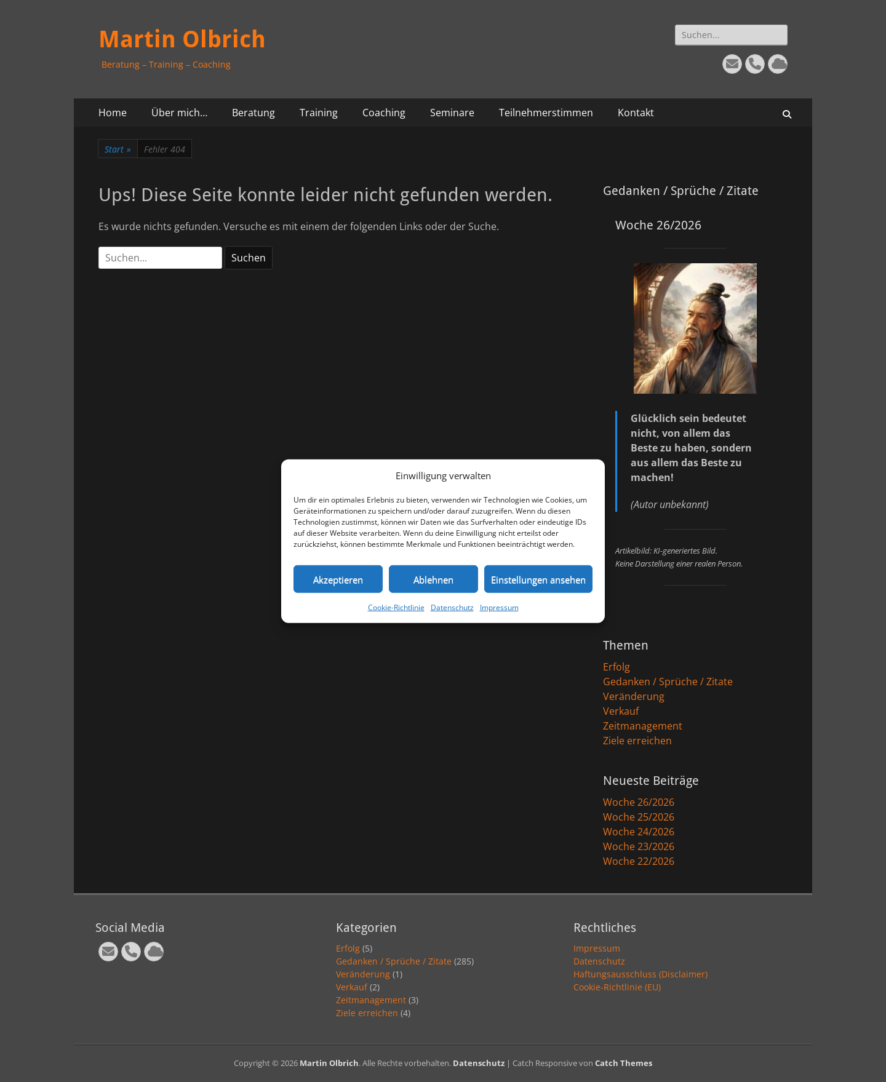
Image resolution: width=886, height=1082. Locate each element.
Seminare (452, 112)
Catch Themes (623, 1062)
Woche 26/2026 (638, 802)
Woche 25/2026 (638, 817)
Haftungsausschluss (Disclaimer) (640, 974)
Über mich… (179, 112)
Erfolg (616, 667)
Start (118, 149)
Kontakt (636, 112)
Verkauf (621, 711)
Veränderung (633, 696)
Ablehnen (433, 579)
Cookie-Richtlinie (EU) (617, 987)
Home (112, 112)
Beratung (253, 112)
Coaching (383, 112)
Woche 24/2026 (638, 831)
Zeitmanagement (642, 726)
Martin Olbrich (182, 39)
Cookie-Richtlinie (396, 607)
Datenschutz (452, 607)
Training (319, 112)
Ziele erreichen (637, 740)
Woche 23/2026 (638, 846)
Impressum (499, 607)
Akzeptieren (338, 579)
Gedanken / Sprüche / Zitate (668, 681)
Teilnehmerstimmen (546, 112)
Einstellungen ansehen (538, 579)
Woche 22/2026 (638, 861)
